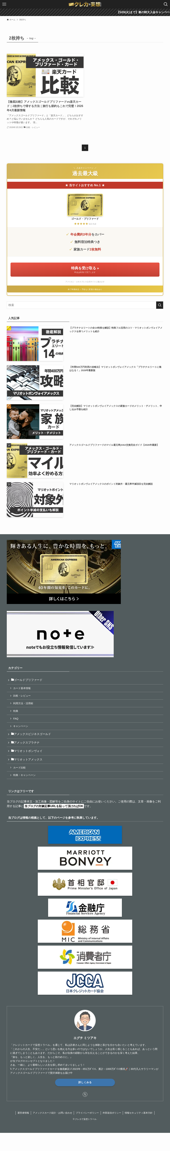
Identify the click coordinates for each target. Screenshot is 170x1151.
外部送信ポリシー (112, 1112)
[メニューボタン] (4, 4)
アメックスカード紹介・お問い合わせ (52, 1112)
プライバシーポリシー (87, 1112)
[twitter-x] (85, 1094)
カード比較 (19, 767)
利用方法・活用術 (23, 703)
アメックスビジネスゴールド (31, 734)
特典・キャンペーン (24, 775)
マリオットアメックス (26, 759)
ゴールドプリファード (26, 679)
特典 (15, 711)
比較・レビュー (22, 695)
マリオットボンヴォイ (26, 750)
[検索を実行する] (159, 305)
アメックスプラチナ (25, 742)
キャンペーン (20, 726)
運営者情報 (23, 1112)
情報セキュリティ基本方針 (139, 1112)
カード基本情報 (22, 688)
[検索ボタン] (165, 4)
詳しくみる (85, 1082)
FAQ (15, 718)
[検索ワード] (85, 305)
